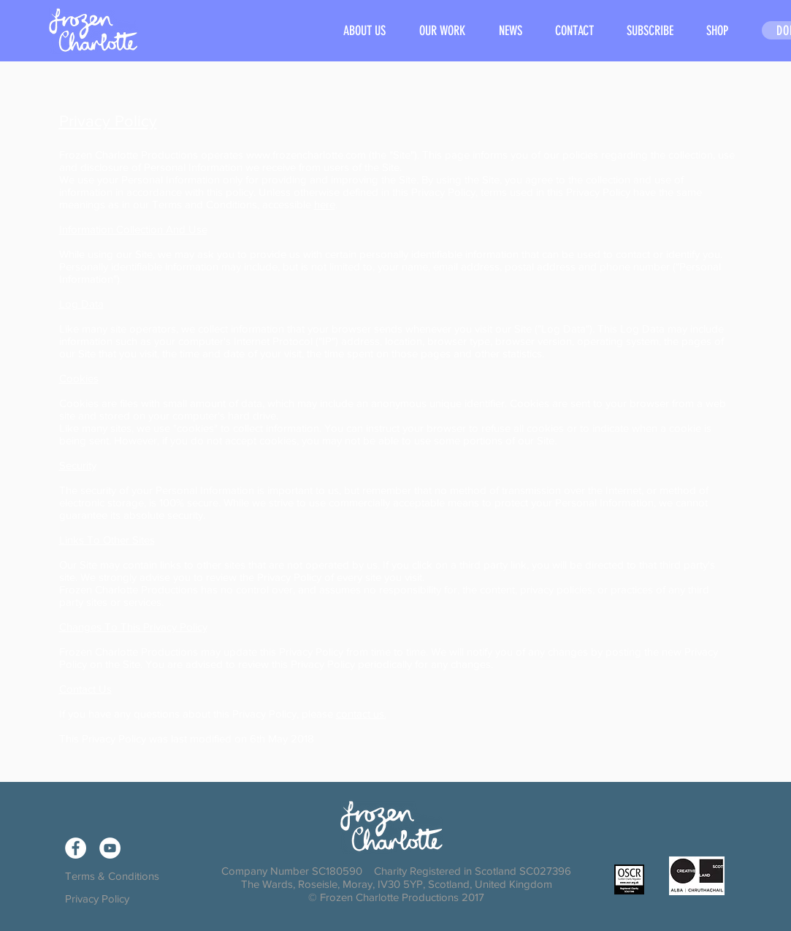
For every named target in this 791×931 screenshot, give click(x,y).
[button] (442, 31)
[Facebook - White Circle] (75, 848)
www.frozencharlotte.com (306, 154)
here (324, 204)
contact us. (361, 713)
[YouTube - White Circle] (110, 848)
